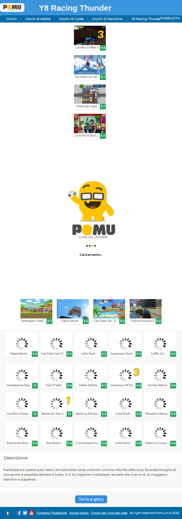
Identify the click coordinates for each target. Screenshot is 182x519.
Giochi (11, 19)
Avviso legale (79, 513)
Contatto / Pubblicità (51, 513)
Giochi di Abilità (38, 19)
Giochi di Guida (71, 19)
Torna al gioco (91, 499)
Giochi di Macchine (107, 19)
